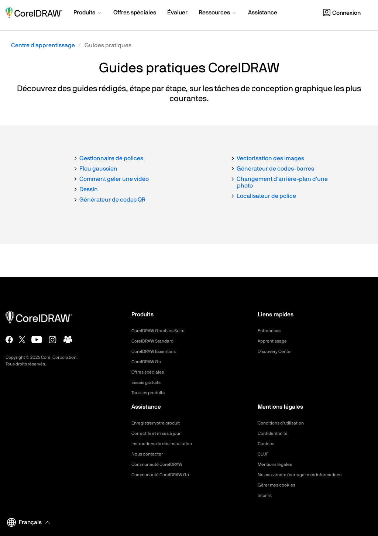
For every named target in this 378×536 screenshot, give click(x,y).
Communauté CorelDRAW (161, 464)
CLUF (264, 454)
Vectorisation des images (270, 158)
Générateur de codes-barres (275, 169)
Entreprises (271, 330)
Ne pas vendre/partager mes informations (307, 474)
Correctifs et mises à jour (160, 433)
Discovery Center (278, 351)
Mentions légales (277, 464)
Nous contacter (149, 454)
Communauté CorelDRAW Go (165, 474)
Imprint (266, 495)
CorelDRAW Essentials (157, 351)
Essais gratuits (148, 382)
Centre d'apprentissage (43, 45)
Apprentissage (275, 341)
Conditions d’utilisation (284, 423)
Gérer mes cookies (280, 485)
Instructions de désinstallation (166, 443)
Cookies (267, 443)
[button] (88, 13)
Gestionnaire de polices (111, 158)
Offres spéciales (150, 372)
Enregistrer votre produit (159, 423)
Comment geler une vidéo (114, 179)
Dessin (88, 189)
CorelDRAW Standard (156, 341)
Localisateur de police (266, 196)
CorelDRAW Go (148, 361)
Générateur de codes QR (112, 200)
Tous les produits (150, 392)
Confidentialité (275, 433)
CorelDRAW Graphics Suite (162, 330)
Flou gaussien (98, 169)
